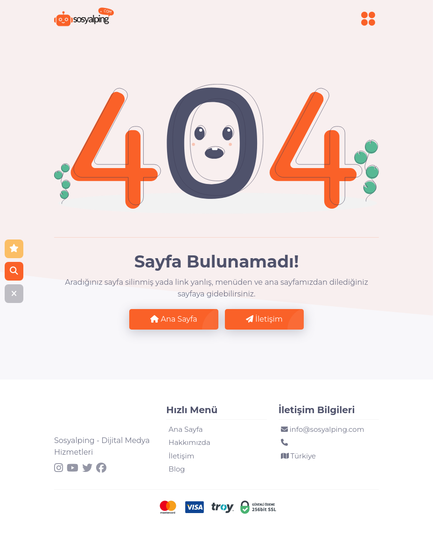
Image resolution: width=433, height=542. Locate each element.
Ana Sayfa (173, 319)
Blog (176, 469)
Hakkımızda (189, 442)
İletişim (264, 319)
